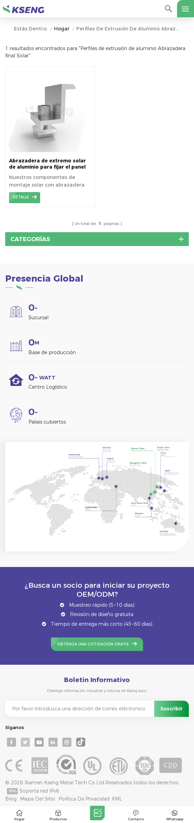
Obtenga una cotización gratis (93, 644)
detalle (20, 197)
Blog (11, 799)
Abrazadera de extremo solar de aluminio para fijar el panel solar (47, 164)
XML (117, 799)
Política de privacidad (84, 799)
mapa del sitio (37, 799)
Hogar (62, 28)
